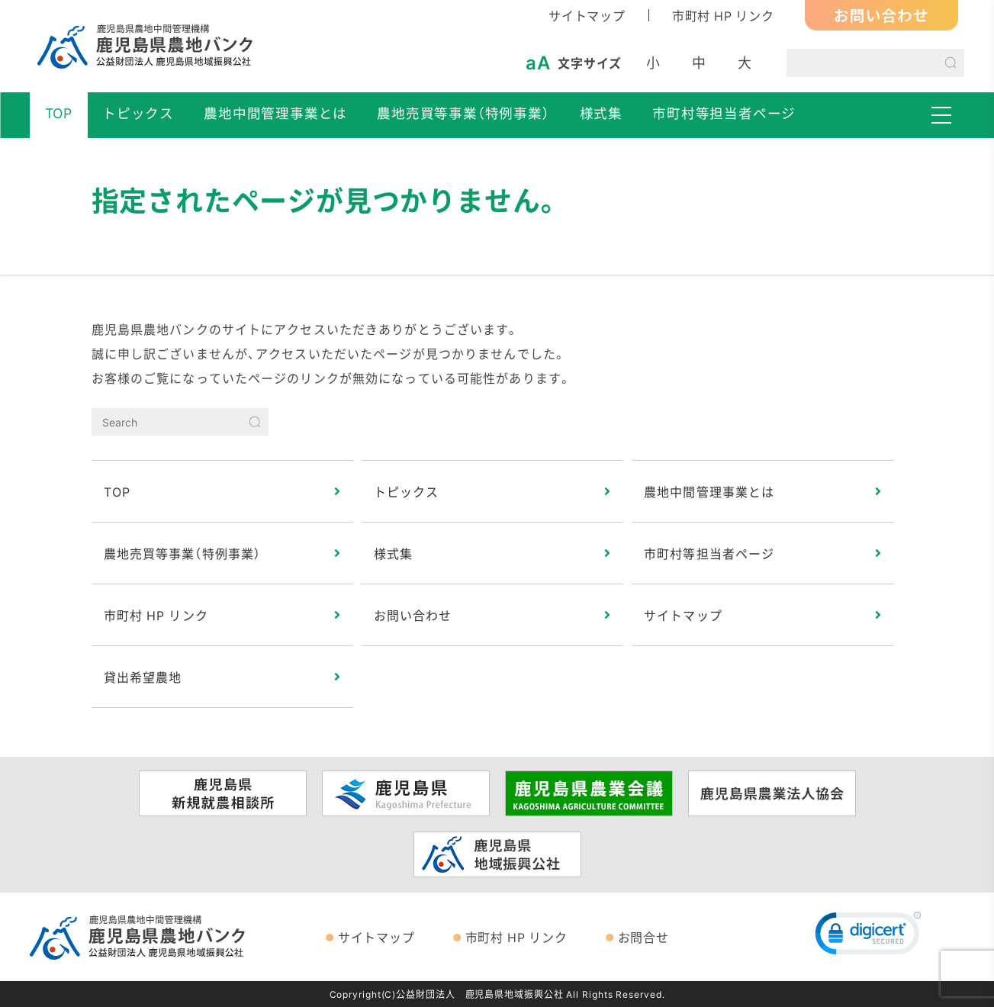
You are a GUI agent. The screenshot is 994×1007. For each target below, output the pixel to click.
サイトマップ (587, 15)
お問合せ (643, 937)
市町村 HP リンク (723, 15)
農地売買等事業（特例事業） (463, 113)
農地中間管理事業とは (275, 113)
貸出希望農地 (143, 677)
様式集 (601, 113)
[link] (868, 937)
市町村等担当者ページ (724, 113)
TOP (58, 113)
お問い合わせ (881, 15)
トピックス (138, 113)
